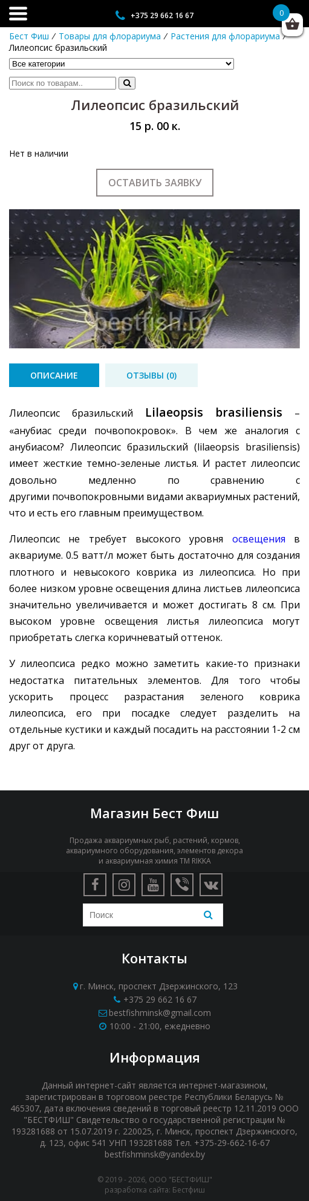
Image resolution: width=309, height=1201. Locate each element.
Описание (54, 375)
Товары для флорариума (110, 36)
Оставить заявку (154, 182)
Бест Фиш (29, 36)
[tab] (54, 375)
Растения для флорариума (225, 36)
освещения (258, 538)
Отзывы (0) (151, 375)
